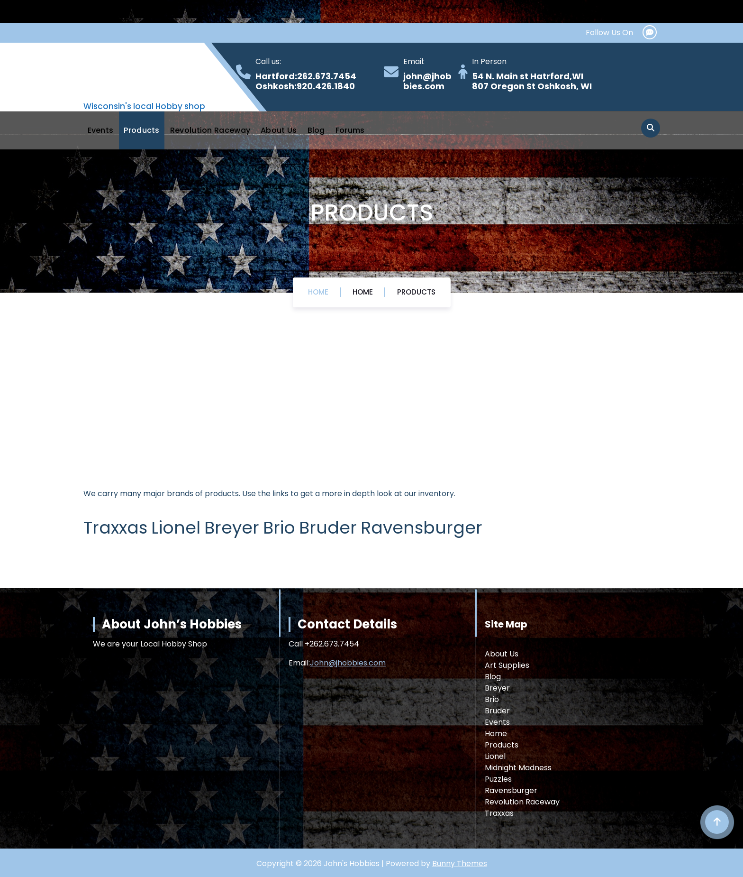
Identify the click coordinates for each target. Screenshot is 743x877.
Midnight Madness (518, 767)
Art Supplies (507, 665)
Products (141, 130)
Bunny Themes (459, 863)
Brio (492, 699)
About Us (279, 130)
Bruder (497, 710)
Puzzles (498, 779)
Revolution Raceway (210, 130)
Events (101, 130)
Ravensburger (511, 790)
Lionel (495, 756)
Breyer (497, 688)
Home (318, 292)
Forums (350, 130)
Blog (316, 130)
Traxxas (499, 813)
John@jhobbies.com (348, 662)
